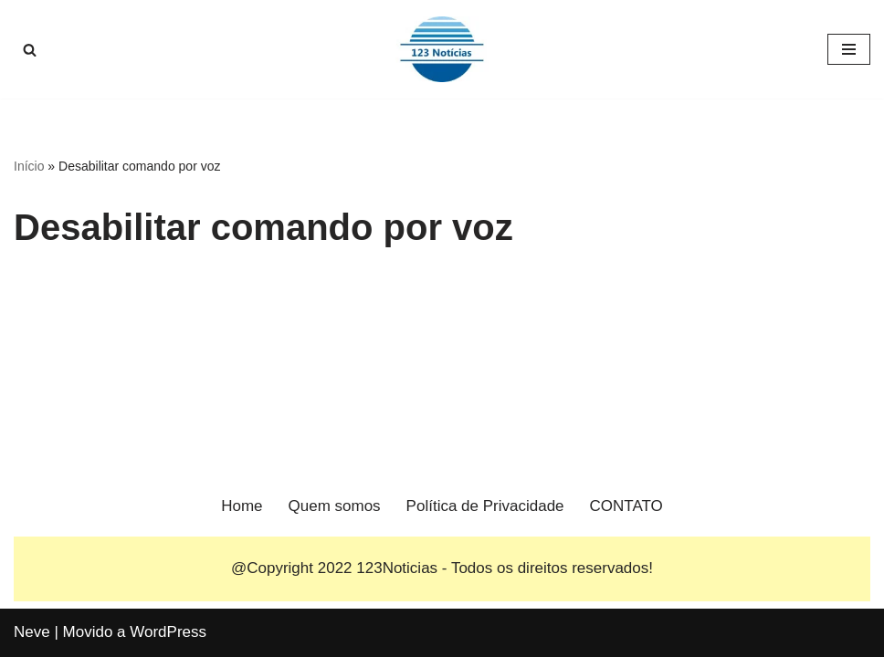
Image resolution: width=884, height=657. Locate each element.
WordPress (168, 632)
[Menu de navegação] (848, 49)
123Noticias (396, 568)
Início (29, 166)
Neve (32, 632)
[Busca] (30, 50)
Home (241, 506)
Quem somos (335, 506)
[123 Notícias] (442, 49)
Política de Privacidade (485, 506)
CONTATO (626, 506)
